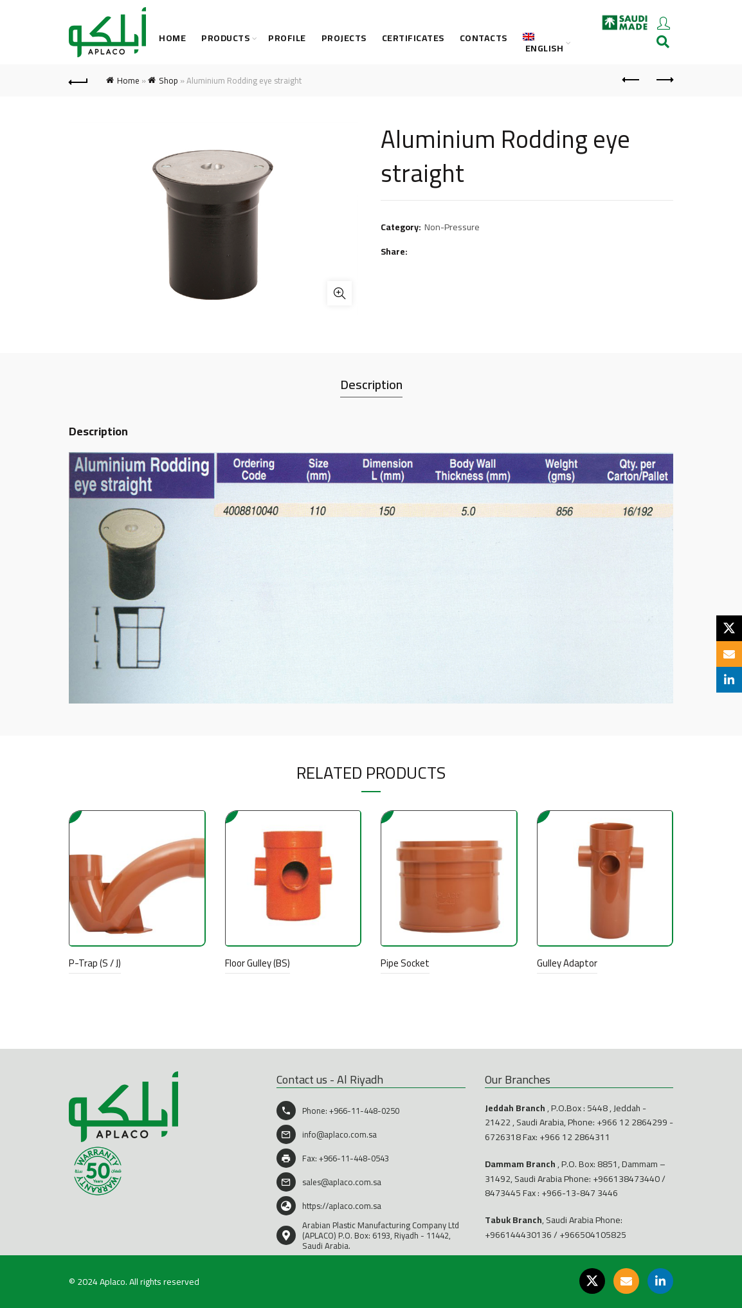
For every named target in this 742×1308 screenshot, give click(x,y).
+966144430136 (518, 1234)
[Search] (663, 41)
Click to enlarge (339, 293)
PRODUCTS (225, 38)
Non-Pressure (452, 227)
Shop (168, 80)
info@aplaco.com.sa (339, 1134)
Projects (343, 38)
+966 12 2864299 (632, 1122)
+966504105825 (592, 1234)
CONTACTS (483, 38)
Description (371, 384)
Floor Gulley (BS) (257, 963)
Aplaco (112, 1281)
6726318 (503, 1137)
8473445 (503, 1193)
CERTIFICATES (413, 38)
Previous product (631, 79)
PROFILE (287, 38)
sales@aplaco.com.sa (341, 1182)
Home (172, 38)
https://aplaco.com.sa (341, 1205)
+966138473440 (626, 1178)
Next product (663, 79)
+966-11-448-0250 (364, 1110)
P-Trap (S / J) (95, 963)
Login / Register (663, 22)
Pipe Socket (405, 963)
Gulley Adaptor (567, 963)
